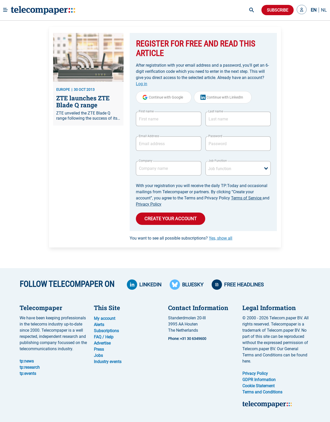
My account (104, 318)
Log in (141, 83)
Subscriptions (106, 330)
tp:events (28, 373)
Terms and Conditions (262, 392)
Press (99, 349)
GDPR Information (259, 379)
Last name (215, 111)
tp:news (27, 361)
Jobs (98, 355)
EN (314, 10)
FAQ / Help (103, 337)
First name (146, 111)
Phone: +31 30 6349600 (187, 339)
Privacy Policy (148, 204)
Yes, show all (220, 238)
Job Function (217, 161)
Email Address (149, 136)
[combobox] (238, 168)
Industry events (107, 361)
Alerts (99, 324)
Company (145, 161)
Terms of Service (246, 198)
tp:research (30, 367)
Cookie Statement (258, 385)
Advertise (102, 343)
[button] (302, 10)
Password (215, 136)
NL (324, 10)
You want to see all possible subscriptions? (181, 238)
